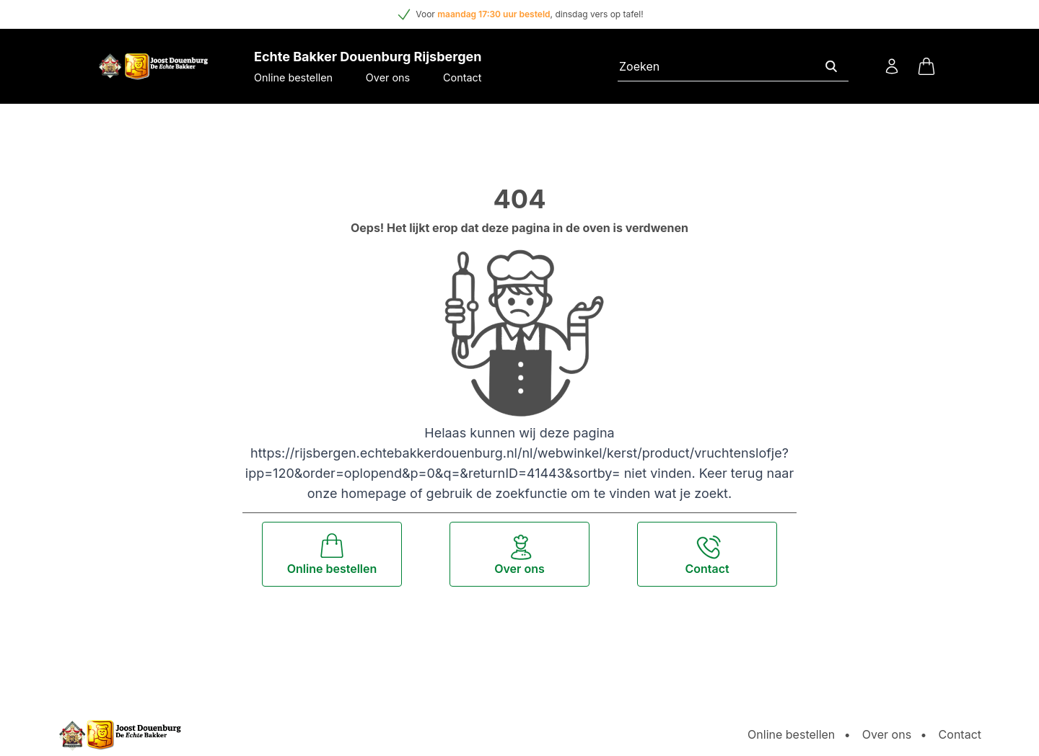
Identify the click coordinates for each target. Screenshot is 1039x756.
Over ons (388, 77)
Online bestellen (293, 77)
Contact (462, 77)
